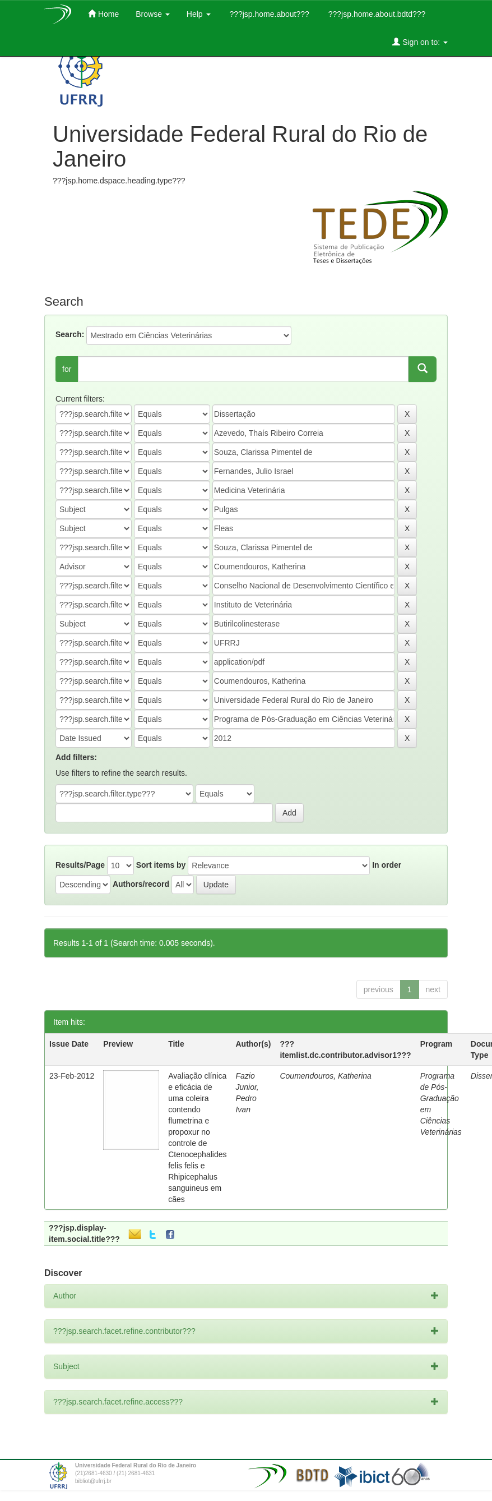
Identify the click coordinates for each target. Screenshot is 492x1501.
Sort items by (161, 864)
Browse (153, 14)
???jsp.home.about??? (268, 14)
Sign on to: (420, 42)
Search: (69, 334)
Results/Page (80, 864)
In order (386, 864)
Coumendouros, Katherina (325, 1075)
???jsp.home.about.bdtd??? (375, 14)
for (66, 369)
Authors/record (141, 884)
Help (199, 14)
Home (103, 14)
